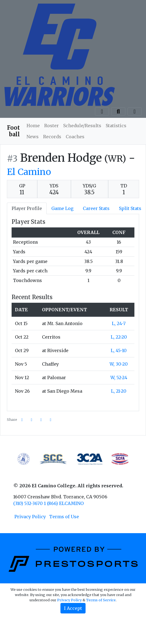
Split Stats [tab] (130, 208)
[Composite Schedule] (102, 111)
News (32, 136)
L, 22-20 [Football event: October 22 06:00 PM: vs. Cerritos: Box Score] (119, 337)
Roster (51, 125)
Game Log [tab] (62, 208)
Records (52, 136)
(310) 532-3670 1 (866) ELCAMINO (48, 503)
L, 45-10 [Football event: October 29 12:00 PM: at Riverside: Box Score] (119, 350)
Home (33, 125)
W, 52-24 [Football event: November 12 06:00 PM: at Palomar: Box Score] (118, 377)
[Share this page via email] (41, 420)
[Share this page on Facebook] (22, 420)
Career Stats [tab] (96, 208)
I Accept (73, 608)
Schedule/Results (82, 125)
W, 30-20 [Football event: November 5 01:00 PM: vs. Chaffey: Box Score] (119, 364)
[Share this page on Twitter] (32, 420)
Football (13, 131)
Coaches (75, 136)
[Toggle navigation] (135, 111)
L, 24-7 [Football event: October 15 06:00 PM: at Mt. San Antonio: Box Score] (119, 323)
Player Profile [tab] (27, 208)
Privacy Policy (30, 516)
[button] (51, 420)
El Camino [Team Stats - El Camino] (29, 171)
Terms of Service (101, 600)
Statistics (116, 125)
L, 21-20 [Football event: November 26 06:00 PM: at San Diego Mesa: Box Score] (118, 391)
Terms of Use (64, 516)
